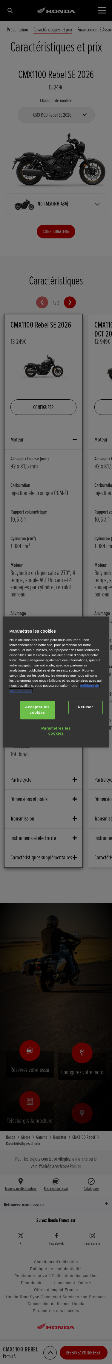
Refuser (85, 707)
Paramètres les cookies (55, 731)
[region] (56, 682)
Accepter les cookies (37, 710)
